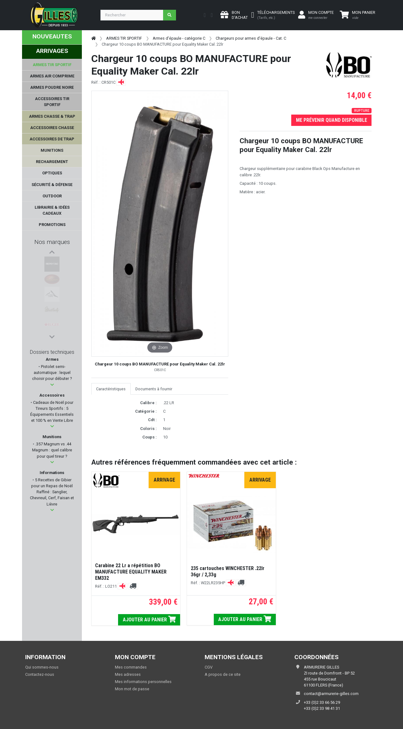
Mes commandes (131, 667)
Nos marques (52, 242)
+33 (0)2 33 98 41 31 (322, 708)
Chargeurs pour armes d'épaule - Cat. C (251, 38)
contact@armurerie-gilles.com (331, 693)
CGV (209, 667)
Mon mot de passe (132, 689)
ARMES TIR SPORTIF (124, 38)
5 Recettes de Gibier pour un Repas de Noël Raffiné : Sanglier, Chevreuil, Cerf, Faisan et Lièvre (52, 492)
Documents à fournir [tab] (153, 389)
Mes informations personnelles (143, 681)
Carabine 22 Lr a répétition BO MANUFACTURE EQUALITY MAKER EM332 (131, 571)
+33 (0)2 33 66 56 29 (322, 702)
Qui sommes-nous (42, 667)
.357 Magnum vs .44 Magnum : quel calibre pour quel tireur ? (52, 450)
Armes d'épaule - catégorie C (179, 38)
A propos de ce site (223, 674)
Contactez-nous (39, 674)
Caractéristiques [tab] (111, 389)
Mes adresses (128, 674)
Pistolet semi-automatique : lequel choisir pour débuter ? (52, 372)
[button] (52, 384)
